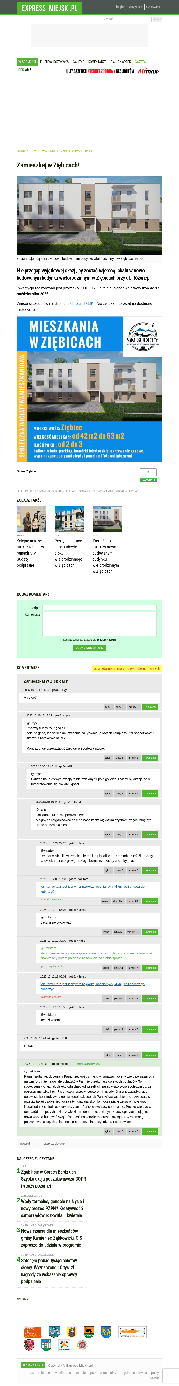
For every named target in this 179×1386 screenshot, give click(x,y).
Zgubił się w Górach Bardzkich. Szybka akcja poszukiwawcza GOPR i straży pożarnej (53, 1179)
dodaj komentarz (89, 647)
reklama (44, 1373)
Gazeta (140, 62)
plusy (119, 707)
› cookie (108, 19)
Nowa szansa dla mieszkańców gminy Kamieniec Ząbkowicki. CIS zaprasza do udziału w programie (51, 1238)
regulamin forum (106, 640)
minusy (133, 707)
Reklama (24, 70)
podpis (35, 608)
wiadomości (50, 151)
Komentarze (97, 62)
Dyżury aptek (121, 62)
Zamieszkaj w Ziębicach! (77, 151)
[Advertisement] (89, 111)
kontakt (80, 1373)
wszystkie (135, 7)
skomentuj (151, 707)
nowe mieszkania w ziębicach (58, 491)
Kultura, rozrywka (54, 62)
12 (148, 472)
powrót (25, 1143)
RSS (30, 1373)
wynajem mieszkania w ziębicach (119, 491)
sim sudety (31, 491)
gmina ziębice (87, 491)
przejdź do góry (55, 1143)
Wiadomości (27, 62)
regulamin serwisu (133, 1373)
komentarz (32, 614)
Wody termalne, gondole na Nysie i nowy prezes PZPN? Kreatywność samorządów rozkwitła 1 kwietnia (52, 1208)
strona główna (28, 151)
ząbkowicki (153, 7)
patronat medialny (103, 1373)
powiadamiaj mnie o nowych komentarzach (127, 668)
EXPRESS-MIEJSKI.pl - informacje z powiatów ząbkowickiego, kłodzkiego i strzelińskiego (49, 7)
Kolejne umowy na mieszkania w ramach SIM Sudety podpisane (30, 552)
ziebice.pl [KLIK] (81, 303)
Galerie (78, 62)
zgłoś (108, 707)
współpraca (62, 1373)
